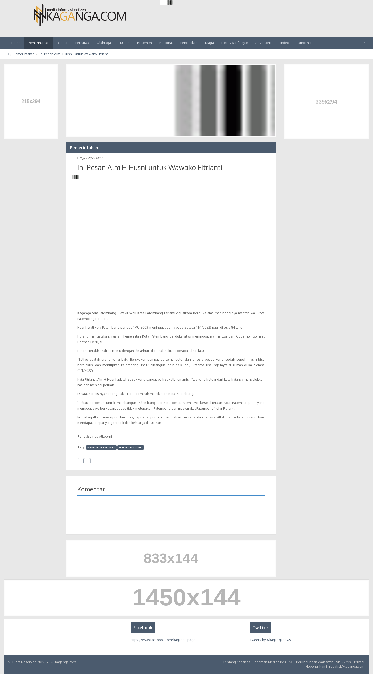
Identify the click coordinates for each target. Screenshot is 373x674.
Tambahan (304, 43)
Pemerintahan (38, 43)
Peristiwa (82, 43)
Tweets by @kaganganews (270, 640)
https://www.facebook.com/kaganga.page (163, 640)
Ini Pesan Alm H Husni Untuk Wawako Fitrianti (74, 54)
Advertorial (264, 43)
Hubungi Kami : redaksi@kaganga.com (335, 666)
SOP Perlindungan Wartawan (311, 662)
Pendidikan (189, 43)
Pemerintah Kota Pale (101, 447)
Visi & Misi (344, 662)
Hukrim (124, 43)
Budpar (62, 43)
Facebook (142, 627)
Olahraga (104, 43)
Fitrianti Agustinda (130, 447)
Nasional (166, 43)
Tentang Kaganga (236, 662)
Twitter (260, 627)
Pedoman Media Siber (269, 662)
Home (15, 43)
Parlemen (144, 43)
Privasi (359, 662)
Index (284, 43)
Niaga (209, 43)
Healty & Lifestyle (234, 43)
